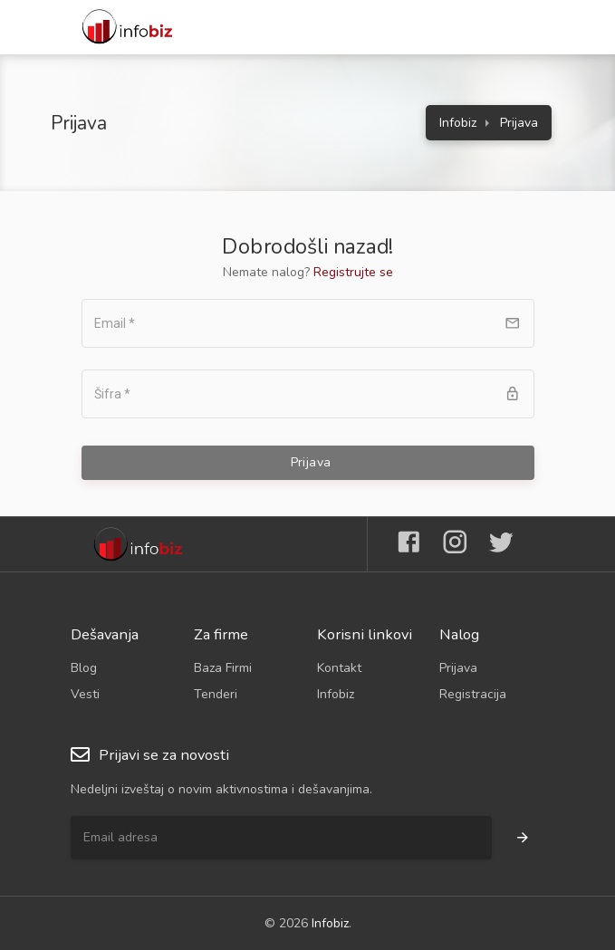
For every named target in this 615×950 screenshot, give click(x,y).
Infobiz (457, 122)
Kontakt (339, 668)
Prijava (458, 668)
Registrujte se (353, 272)
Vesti (85, 694)
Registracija (472, 694)
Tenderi (215, 694)
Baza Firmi (223, 668)
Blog (84, 668)
